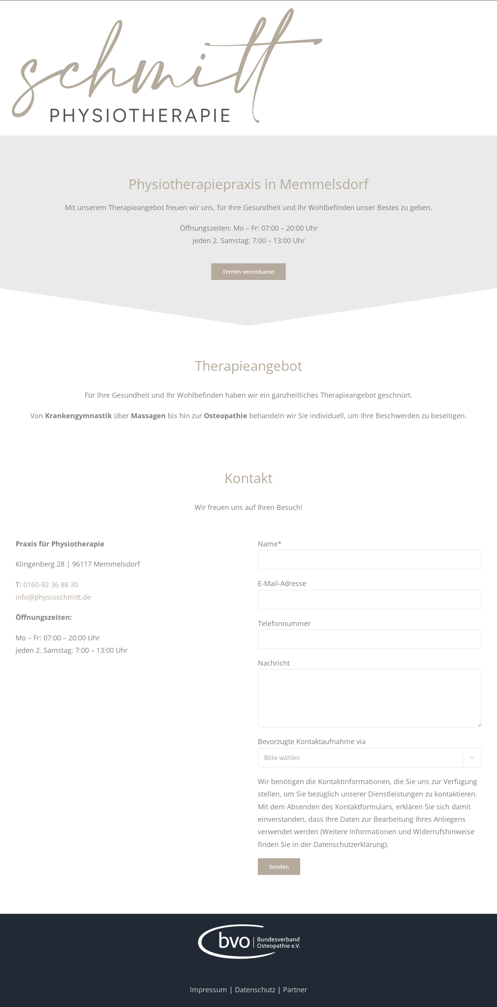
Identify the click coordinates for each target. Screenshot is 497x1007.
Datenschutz (255, 989)
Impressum (208, 989)
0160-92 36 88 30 (50, 584)
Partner (295, 989)
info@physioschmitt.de (53, 597)
